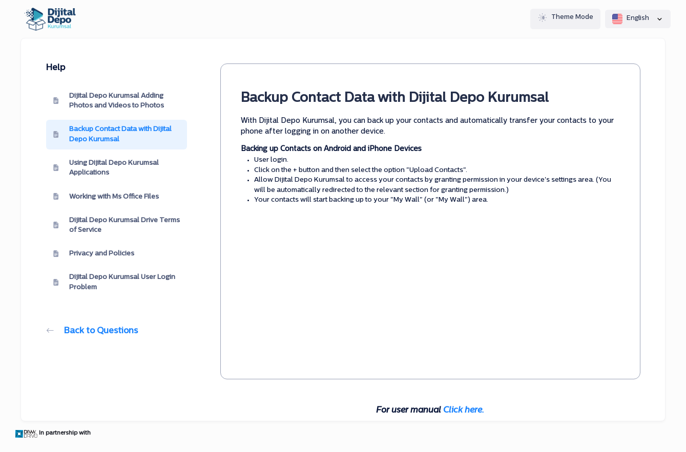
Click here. (463, 410)
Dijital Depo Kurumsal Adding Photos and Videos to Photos (108, 101)
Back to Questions (92, 331)
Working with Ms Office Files (106, 196)
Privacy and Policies (94, 253)
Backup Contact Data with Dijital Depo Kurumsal (112, 134)
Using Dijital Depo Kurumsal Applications (106, 168)
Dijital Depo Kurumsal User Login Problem (114, 282)
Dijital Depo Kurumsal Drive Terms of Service (116, 225)
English (637, 19)
